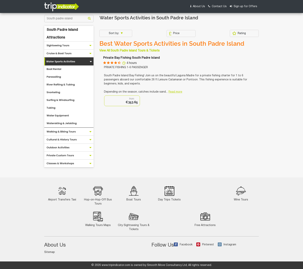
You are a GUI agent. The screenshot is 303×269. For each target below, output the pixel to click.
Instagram (227, 244)
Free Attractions (205, 219)
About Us (197, 6)
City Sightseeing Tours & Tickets (133, 221)
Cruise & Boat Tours (59, 53)
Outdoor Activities (58, 147)
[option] (122, 100)
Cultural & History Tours (62, 139)
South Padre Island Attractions (62, 33)
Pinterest (205, 244)
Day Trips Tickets (169, 193)
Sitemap (49, 252)
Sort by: (114, 33)
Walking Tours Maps (98, 219)
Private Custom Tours (60, 155)
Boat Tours (133, 193)
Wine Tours (241, 193)
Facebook (183, 244)
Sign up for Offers (243, 6)
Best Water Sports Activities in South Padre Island (171, 43)
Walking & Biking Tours (61, 131)
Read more (175, 92)
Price (174, 33)
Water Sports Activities (60, 61)
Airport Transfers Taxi (62, 193)
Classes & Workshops (60, 163)
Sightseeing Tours (58, 45)
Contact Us (217, 6)
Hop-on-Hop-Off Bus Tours (98, 195)
